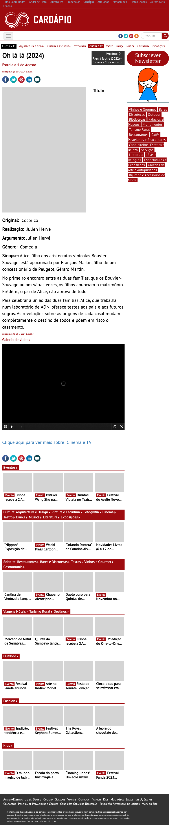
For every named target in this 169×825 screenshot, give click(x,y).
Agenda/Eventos (13, 799)
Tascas (77, 561)
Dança (22, 517)
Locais (129, 799)
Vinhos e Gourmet (99, 561)
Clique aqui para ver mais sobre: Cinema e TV (47, 442)
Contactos (9, 804)
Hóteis (22, 611)
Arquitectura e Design (33, 512)
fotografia (80, 46)
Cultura (48, 799)
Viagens (71, 799)
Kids (8, 745)
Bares (163, 109)
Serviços (147, 150)
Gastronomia (14, 567)
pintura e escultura (59, 46)
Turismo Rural (41, 611)
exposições (158, 46)
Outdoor (10, 656)
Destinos (61, 611)
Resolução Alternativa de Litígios (119, 804)
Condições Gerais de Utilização (78, 804)
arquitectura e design (31, 46)
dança (119, 46)
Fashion (10, 701)
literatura (143, 46)
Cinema (109, 512)
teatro (109, 46)
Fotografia (92, 512)
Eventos (10, 467)
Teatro (9, 517)
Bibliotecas (137, 119)
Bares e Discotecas (55, 561)
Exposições (70, 517)
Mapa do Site (149, 804)
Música (35, 517)
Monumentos (153, 124)
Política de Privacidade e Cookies (38, 804)
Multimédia (117, 799)
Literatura (51, 517)
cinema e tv (96, 46)
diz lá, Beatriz (33, 799)
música (130, 46)
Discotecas (137, 114)
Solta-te (60, 799)
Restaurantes (28, 561)
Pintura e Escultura (67, 512)
